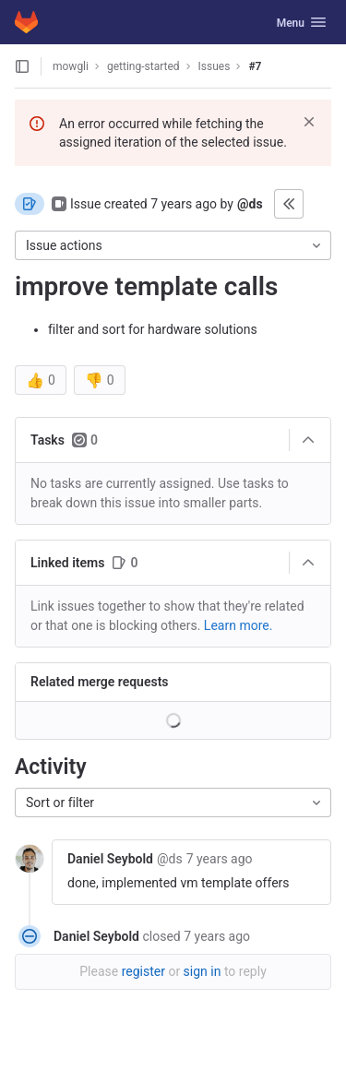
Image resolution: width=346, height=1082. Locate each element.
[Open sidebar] (22, 66)
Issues (214, 66)
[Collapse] (308, 440)
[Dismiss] (309, 122)
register (143, 971)
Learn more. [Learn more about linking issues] (238, 625)
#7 (254, 66)
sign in (202, 971)
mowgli (71, 66)
